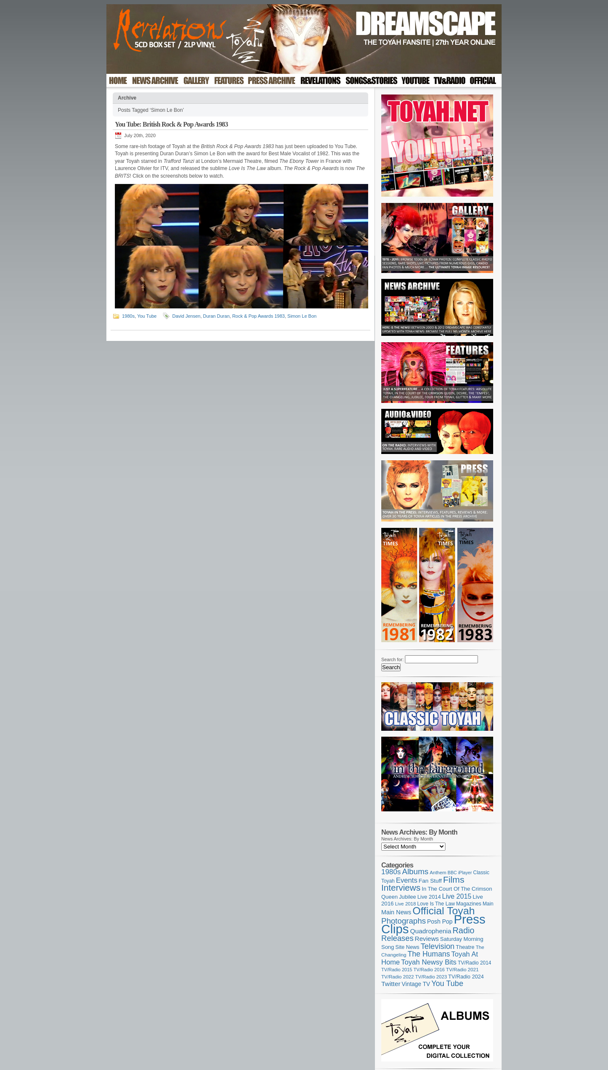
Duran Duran (216, 316)
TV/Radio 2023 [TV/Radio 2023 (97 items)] (431, 976)
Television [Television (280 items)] (437, 946)
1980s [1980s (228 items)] (391, 872)
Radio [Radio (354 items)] (464, 930)
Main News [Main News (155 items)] (396, 912)
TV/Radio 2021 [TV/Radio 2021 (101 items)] (462, 969)
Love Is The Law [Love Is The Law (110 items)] (436, 904)
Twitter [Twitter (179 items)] (390, 983)
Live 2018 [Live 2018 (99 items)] (405, 903)
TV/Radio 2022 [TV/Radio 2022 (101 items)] (397, 976)
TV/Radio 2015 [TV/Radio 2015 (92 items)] (396, 969)
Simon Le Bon (302, 316)
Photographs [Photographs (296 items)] (403, 920)
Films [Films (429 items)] (453, 879)
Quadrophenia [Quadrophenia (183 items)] (430, 931)
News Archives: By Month (407, 838)
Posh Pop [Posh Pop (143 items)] (440, 921)
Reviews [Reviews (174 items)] (427, 938)
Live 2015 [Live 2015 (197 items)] (456, 896)
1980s (128, 316)
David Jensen (186, 316)
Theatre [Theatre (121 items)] (465, 947)
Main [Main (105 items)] (488, 904)
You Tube (147, 316)
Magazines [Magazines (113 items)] (468, 904)
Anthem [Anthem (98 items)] (438, 872)
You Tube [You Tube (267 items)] (447, 983)
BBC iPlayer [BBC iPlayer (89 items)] (460, 872)
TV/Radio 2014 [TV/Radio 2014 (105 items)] (474, 963)
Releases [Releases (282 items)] (397, 938)
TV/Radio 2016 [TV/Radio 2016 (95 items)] (429, 969)
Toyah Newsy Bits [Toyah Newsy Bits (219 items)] (428, 962)
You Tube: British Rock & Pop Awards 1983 (171, 124)
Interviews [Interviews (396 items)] (401, 887)
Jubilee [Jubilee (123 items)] (407, 897)
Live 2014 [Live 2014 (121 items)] (429, 897)
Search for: (392, 659)
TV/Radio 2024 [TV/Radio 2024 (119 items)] (465, 977)
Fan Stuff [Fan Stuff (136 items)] (430, 881)
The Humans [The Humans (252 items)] (428, 954)
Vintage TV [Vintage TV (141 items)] (416, 984)
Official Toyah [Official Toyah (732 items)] (444, 910)
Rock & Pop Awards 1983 (258, 316)
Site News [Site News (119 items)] (407, 947)
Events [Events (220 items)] (407, 880)
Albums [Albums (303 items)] (415, 871)
